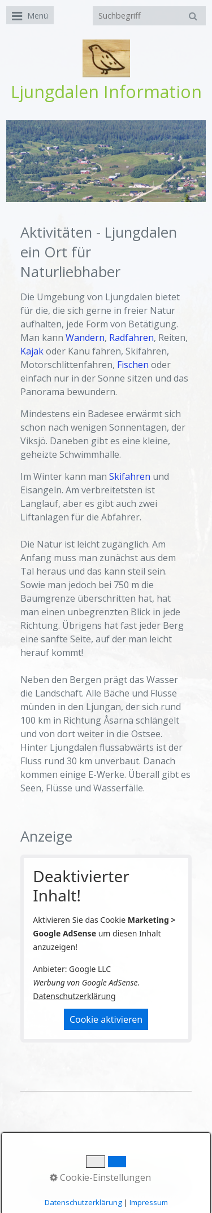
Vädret (174, 1163)
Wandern (85, 337)
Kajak (32, 351)
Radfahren (131, 337)
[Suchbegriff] (149, 15)
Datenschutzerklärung (74, 996)
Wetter (141, 1163)
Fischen (133, 364)
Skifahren (129, 476)
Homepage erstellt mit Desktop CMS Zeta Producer (110, 1190)
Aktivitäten (138, 1173)
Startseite (43, 1163)
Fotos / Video (84, 1173)
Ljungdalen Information (106, 91)
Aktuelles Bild (95, 1163)
